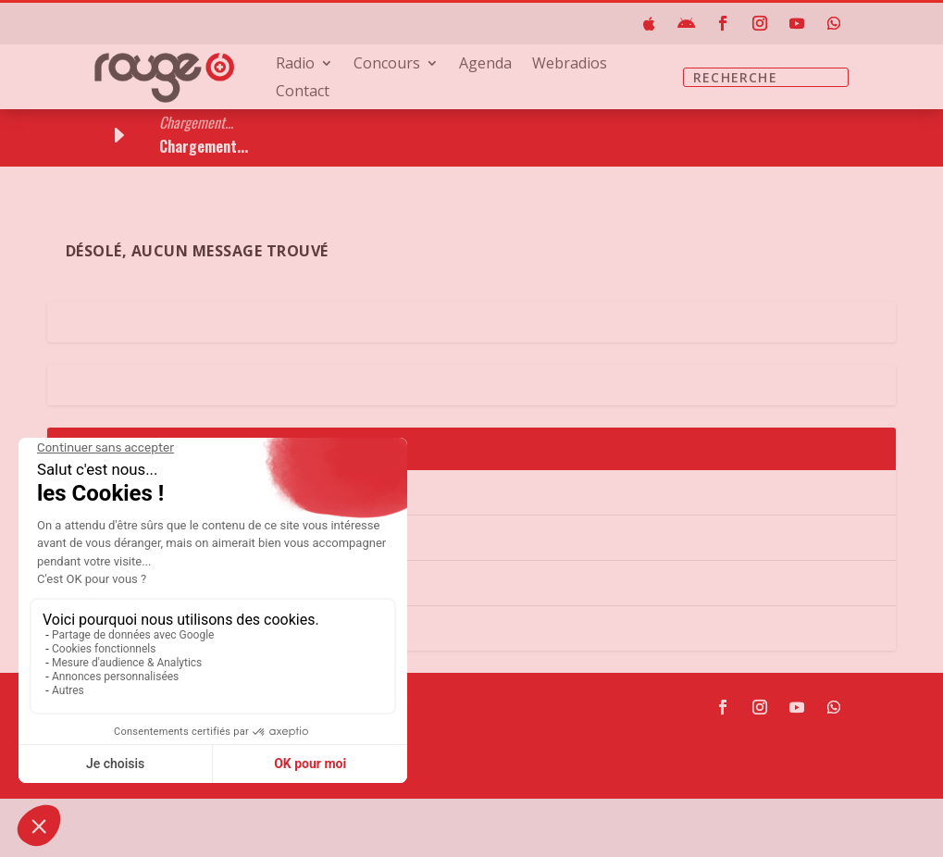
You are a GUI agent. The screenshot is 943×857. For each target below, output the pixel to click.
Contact (302, 92)
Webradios (569, 64)
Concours (387, 64)
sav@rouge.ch (172, 805)
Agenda (485, 64)
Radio (295, 64)
